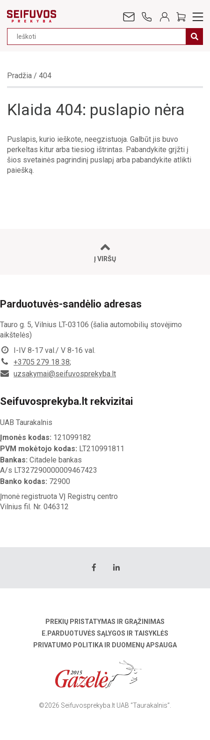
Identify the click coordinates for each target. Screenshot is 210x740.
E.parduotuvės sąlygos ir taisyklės (105, 633)
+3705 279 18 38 (42, 362)
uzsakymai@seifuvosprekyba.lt (65, 373)
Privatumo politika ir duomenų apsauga (105, 645)
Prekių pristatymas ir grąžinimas (105, 621)
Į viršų (105, 252)
